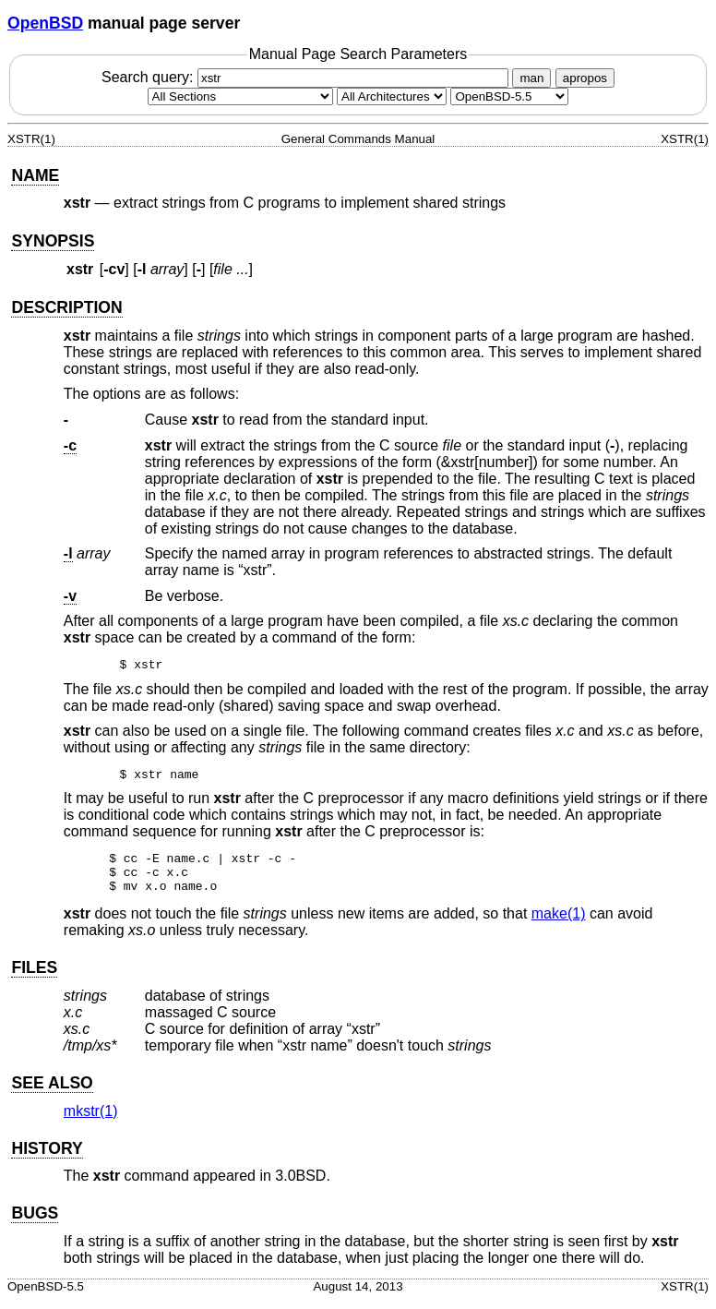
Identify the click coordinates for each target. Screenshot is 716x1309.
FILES (34, 976)
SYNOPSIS (52, 241)
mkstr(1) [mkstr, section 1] (91, 1119)
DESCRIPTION (66, 307)
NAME (35, 175)
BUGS (34, 1221)
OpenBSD (45, 23)
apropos (585, 78)
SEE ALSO (51, 1091)
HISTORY (46, 1156)
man (531, 78)
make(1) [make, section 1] (558, 922)
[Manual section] (240, 96)
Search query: (307, 77)
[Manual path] (509, 96)
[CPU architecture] (392, 96)
